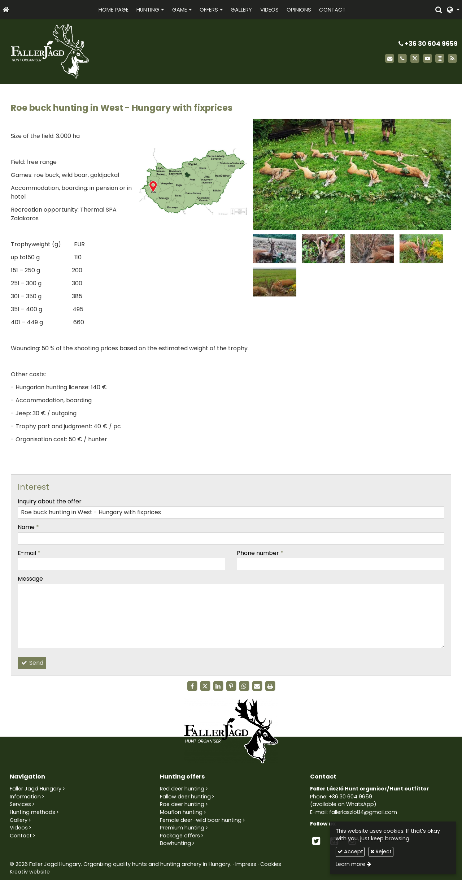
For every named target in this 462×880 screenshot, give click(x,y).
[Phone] (402, 58)
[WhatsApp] (244, 686)
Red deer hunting (182, 788)
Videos (19, 827)
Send (31, 663)
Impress (245, 864)
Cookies (270, 864)
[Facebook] (192, 686)
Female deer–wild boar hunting (200, 820)
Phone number (260, 553)
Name (28, 527)
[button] (453, 9)
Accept (350, 851)
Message (30, 579)
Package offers (180, 835)
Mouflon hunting (181, 812)
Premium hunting (182, 827)
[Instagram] (440, 58)
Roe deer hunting (182, 804)
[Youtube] (427, 58)
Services (20, 804)
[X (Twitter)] (415, 58)
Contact (21, 835)
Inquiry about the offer (50, 501)
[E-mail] (389, 58)
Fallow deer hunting (185, 796)
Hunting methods (32, 812)
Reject (381, 851)
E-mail (29, 553)
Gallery (18, 820)
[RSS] (452, 58)
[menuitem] (113, 9)
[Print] (270, 686)
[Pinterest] (231, 686)
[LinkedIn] (218, 686)
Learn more (350, 864)
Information (25, 796)
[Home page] (6, 9)
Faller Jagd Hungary (35, 788)
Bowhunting (175, 843)
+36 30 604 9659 (428, 43)
